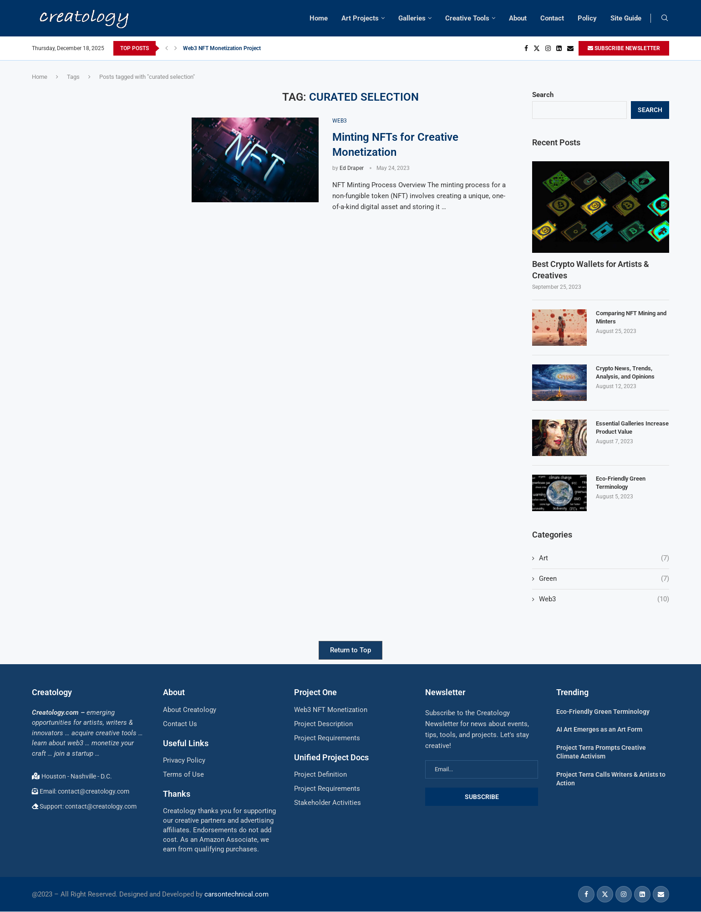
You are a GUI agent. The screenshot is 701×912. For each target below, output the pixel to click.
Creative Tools (467, 18)
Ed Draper (352, 168)
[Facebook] (526, 48)
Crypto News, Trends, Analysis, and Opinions (625, 372)
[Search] (664, 18)
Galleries (412, 18)
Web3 (604, 599)
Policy (587, 18)
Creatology (52, 692)
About (518, 18)
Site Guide (625, 18)
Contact (552, 18)
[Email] (570, 48)
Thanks (176, 794)
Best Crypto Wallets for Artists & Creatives (590, 269)
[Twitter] (536, 48)
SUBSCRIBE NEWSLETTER (624, 48)
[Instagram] (548, 48)
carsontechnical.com (236, 894)
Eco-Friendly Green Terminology (620, 482)
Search (543, 95)
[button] (166, 48)
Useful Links (185, 743)
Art (604, 558)
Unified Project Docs (331, 757)
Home (319, 18)
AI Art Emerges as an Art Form (599, 729)
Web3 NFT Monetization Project (222, 48)
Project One (315, 692)
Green (604, 579)
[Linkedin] (559, 48)
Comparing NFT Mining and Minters (631, 317)
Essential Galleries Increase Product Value (632, 427)
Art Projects (360, 18)
